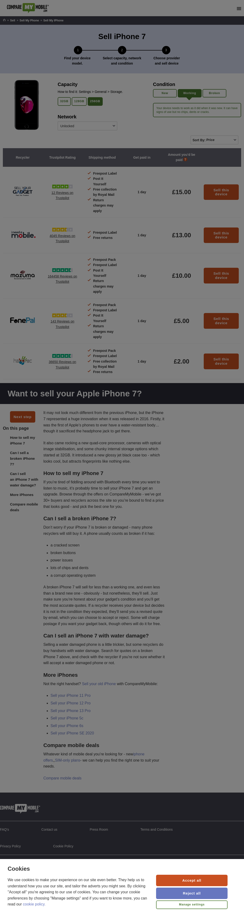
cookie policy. (34, 904)
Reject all (192, 893)
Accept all (191, 880)
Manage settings (192, 904)
